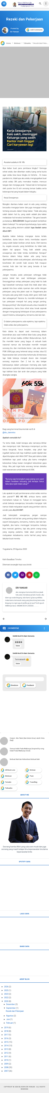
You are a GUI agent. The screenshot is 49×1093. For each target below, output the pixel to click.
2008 (6, 1067)
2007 (6, 1071)
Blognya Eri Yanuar (27, 1087)
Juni (8, 1019)
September (11, 1008)
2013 (6, 1049)
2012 (6, 1053)
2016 (6, 1038)
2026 (6, 987)
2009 (6, 1064)
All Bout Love (10, 770)
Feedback (28, 685)
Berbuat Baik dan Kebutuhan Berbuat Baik (25, 759)
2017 (6, 1035)
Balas (18, 646)
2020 (6, 1001)
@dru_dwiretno (9, 432)
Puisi (31, 776)
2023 (6, 994)
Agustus (9, 1016)
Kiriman (32, 770)
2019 (6, 1027)
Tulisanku (8, 788)
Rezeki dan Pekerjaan (15, 1011)
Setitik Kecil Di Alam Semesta (23, 636)
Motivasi (8, 776)
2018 (6, 1031)
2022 (6, 997)
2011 (6, 1056)
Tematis (8, 782)
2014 (6, 1046)
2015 (6, 1042)
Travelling (33, 782)
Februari (9, 1023)
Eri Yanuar (21, 588)
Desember (10, 1004)
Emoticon (12, 685)
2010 (6, 1060)
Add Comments (34, 29)
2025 (6, 990)
